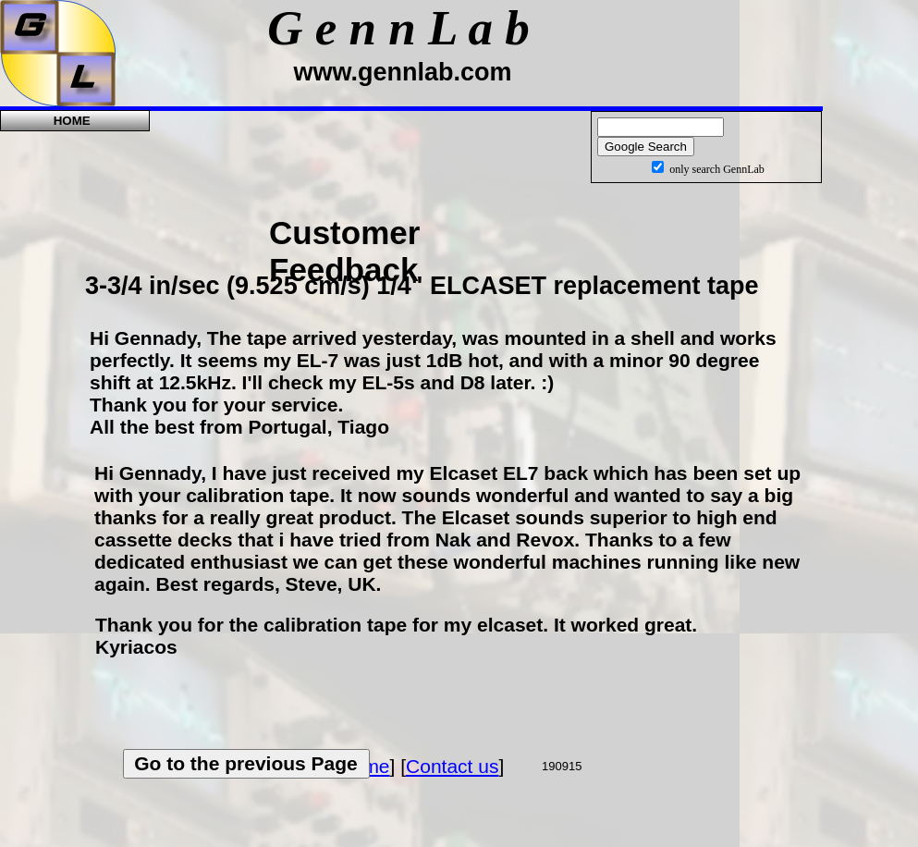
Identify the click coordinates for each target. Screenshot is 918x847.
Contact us (452, 766)
